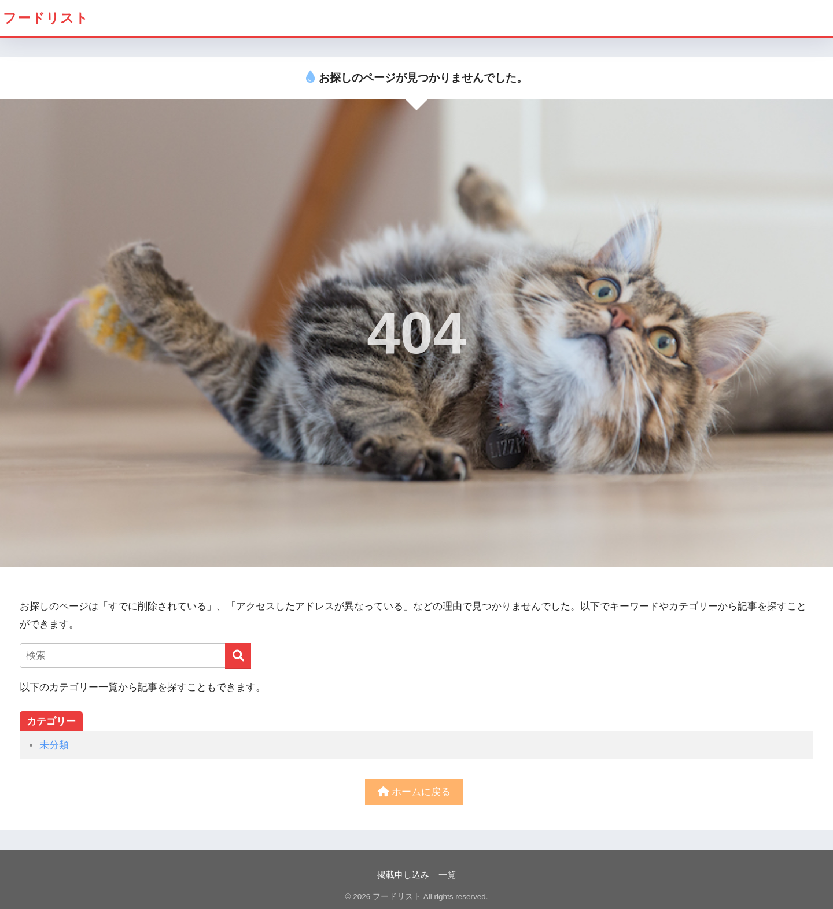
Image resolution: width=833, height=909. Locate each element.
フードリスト (46, 17)
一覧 (447, 875)
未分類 (54, 745)
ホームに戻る (414, 791)
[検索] (238, 656)
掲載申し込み (403, 875)
